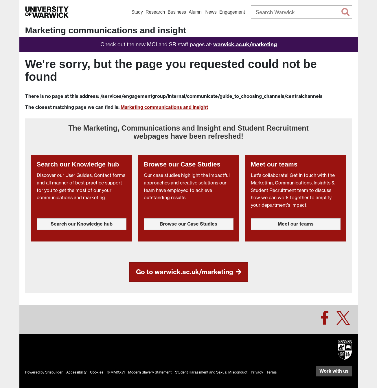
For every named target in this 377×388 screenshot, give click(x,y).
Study (137, 12)
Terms (271, 372)
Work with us (334, 371)
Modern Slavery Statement (150, 372)
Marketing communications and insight (105, 30)
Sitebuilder (54, 372)
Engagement (232, 12)
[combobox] (301, 12)
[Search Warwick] (301, 12)
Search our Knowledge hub (82, 224)
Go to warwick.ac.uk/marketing (188, 272)
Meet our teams (296, 224)
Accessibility (76, 372)
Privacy (257, 372)
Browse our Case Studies (188, 224)
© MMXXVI (116, 372)
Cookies (96, 372)
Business (177, 12)
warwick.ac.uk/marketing (245, 44)
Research (155, 12)
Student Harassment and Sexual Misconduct (211, 372)
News (210, 12)
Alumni (196, 12)
